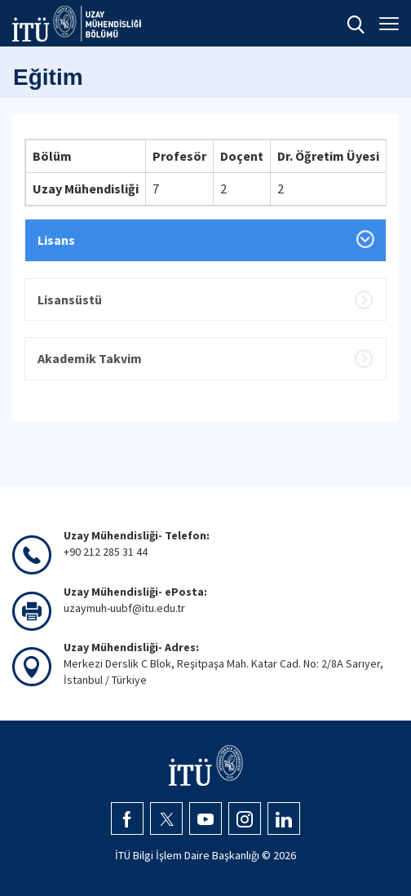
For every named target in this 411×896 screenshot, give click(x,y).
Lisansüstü (70, 299)
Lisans (56, 240)
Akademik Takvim (90, 358)
